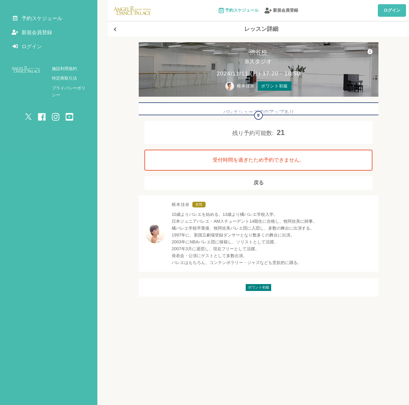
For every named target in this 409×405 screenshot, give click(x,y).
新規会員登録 (281, 10)
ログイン (392, 10)
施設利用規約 (64, 71)
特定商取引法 (64, 80)
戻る (258, 185)
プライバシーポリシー (73, 90)
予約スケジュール (239, 10)
